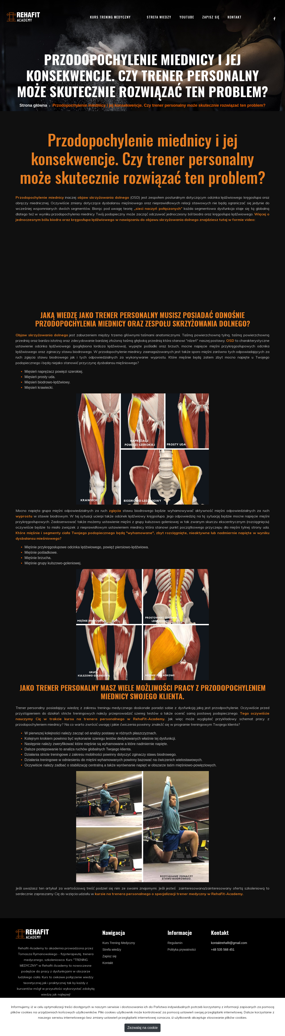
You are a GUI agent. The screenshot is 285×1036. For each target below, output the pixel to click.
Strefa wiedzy (159, 16)
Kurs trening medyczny (110, 16)
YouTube (186, 16)
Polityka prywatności (182, 949)
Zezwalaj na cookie (142, 1028)
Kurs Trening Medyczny (118, 943)
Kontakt (235, 16)
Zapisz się (210, 16)
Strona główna (33, 105)
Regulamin (175, 943)
